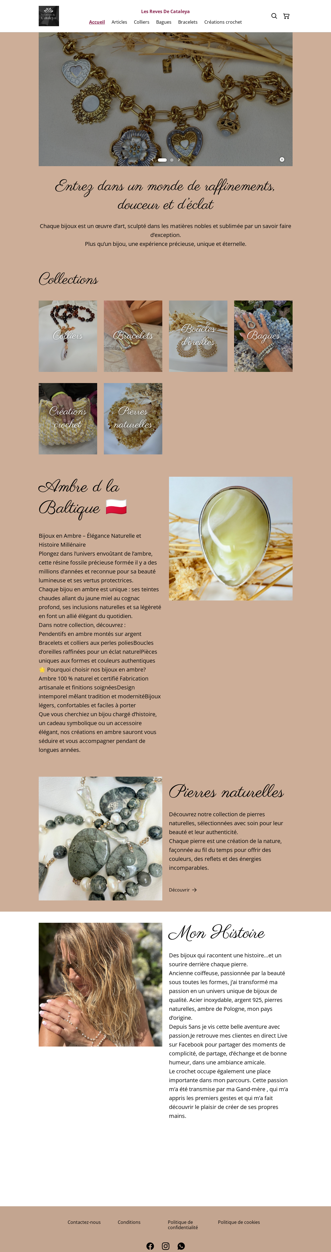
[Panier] (286, 16)
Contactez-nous (84, 1222)
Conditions (129, 1222)
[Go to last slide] (152, 160)
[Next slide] (179, 160)
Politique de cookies (239, 1222)
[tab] (162, 160)
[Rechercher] (274, 16)
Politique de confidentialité (183, 1225)
